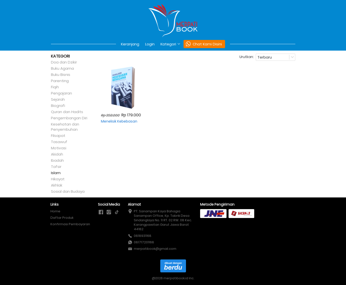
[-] (101, 212)
